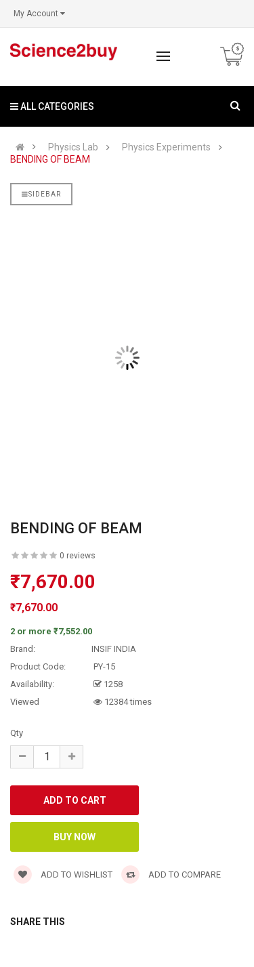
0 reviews (78, 555)
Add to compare (171, 874)
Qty (16, 733)
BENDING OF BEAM (50, 159)
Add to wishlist (63, 874)
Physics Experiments (166, 147)
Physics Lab (73, 147)
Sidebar (41, 194)
